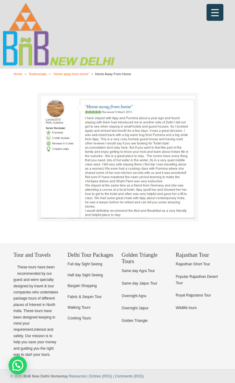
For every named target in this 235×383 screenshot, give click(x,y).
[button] (18, 365)
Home (17, 74)
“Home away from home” (71, 74)
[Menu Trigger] (215, 12)
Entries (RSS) (101, 376)
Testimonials (37, 74)
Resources (78, 376)
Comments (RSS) (129, 376)
